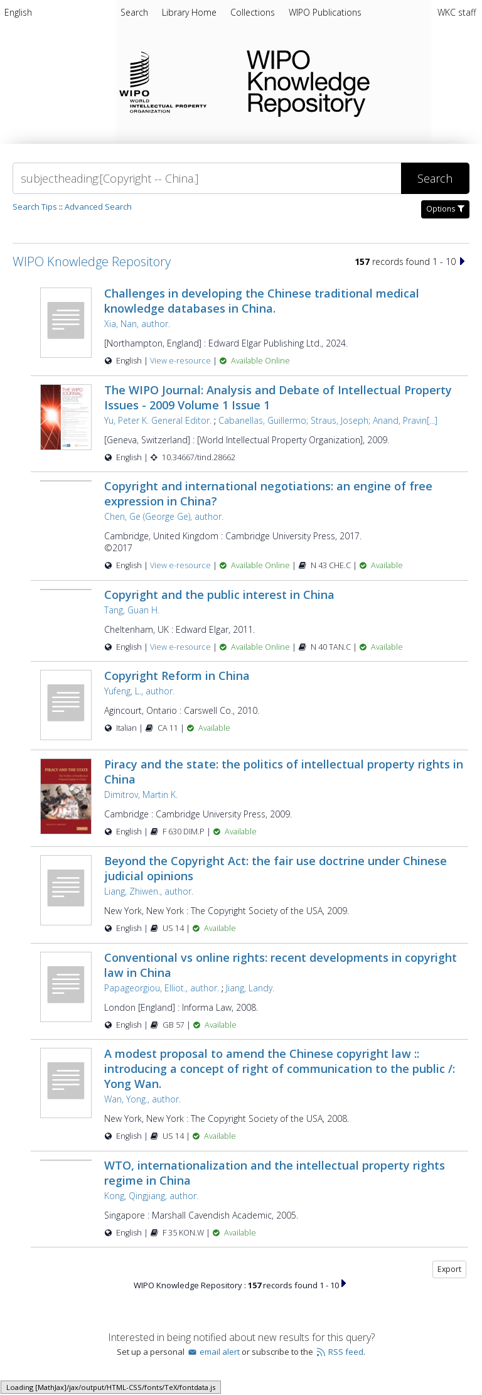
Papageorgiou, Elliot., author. (161, 988)
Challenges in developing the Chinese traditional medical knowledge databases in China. (261, 301)
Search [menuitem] (134, 12)
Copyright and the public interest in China (219, 594)
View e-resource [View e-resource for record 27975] (181, 565)
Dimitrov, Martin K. (141, 794)
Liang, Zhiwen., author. (148, 891)
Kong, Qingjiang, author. (151, 1196)
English (18, 12)
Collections (253, 12)
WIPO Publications (325, 12)
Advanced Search (98, 206)
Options (445, 208)
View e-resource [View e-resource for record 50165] (181, 360)
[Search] (207, 178)
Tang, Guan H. (131, 610)
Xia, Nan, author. (137, 324)
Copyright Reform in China (177, 675)
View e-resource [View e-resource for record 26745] (181, 647)
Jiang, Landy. (250, 988)
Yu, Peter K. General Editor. (158, 420)
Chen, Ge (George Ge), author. (163, 516)
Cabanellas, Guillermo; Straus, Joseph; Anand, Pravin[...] (327, 420)
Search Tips (35, 206)
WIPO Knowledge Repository (354, 81)
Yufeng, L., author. (139, 691)
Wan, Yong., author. (142, 1099)
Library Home (190, 12)
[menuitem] (18, 14)
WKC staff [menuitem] (456, 12)
